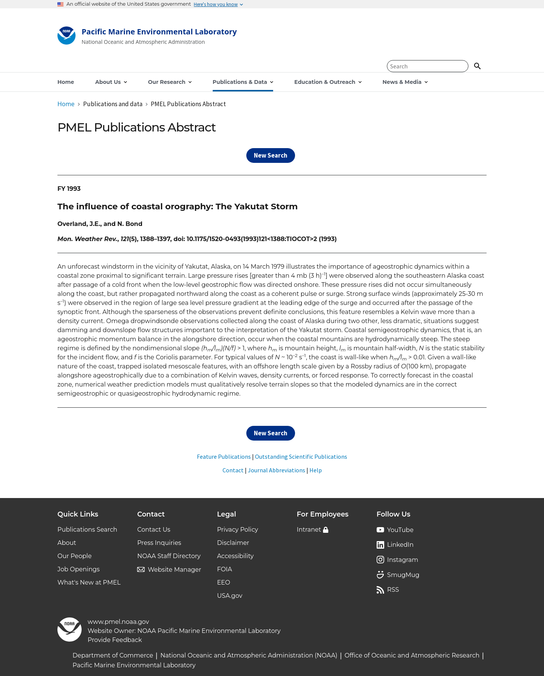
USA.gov (229, 595)
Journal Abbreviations (276, 470)
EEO (223, 582)
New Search (270, 155)
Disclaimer (233, 542)
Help (315, 470)
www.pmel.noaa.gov (118, 621)
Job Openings (78, 569)
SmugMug (403, 575)
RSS (393, 589)
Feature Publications (224, 456)
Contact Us (153, 529)
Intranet (309, 529)
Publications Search (87, 529)
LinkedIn (400, 544)
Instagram (402, 559)
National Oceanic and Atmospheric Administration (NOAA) (248, 655)
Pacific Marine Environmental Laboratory (134, 665)
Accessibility (235, 556)
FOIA (224, 569)
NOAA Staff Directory (169, 556)
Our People (74, 556)
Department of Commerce (113, 655)
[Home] (147, 37)
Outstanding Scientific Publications (301, 456)
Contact (233, 470)
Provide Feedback (115, 640)
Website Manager (174, 569)
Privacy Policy (237, 529)
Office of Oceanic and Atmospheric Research (412, 655)
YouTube (400, 530)
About (66, 542)
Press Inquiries (159, 542)
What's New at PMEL (89, 582)
